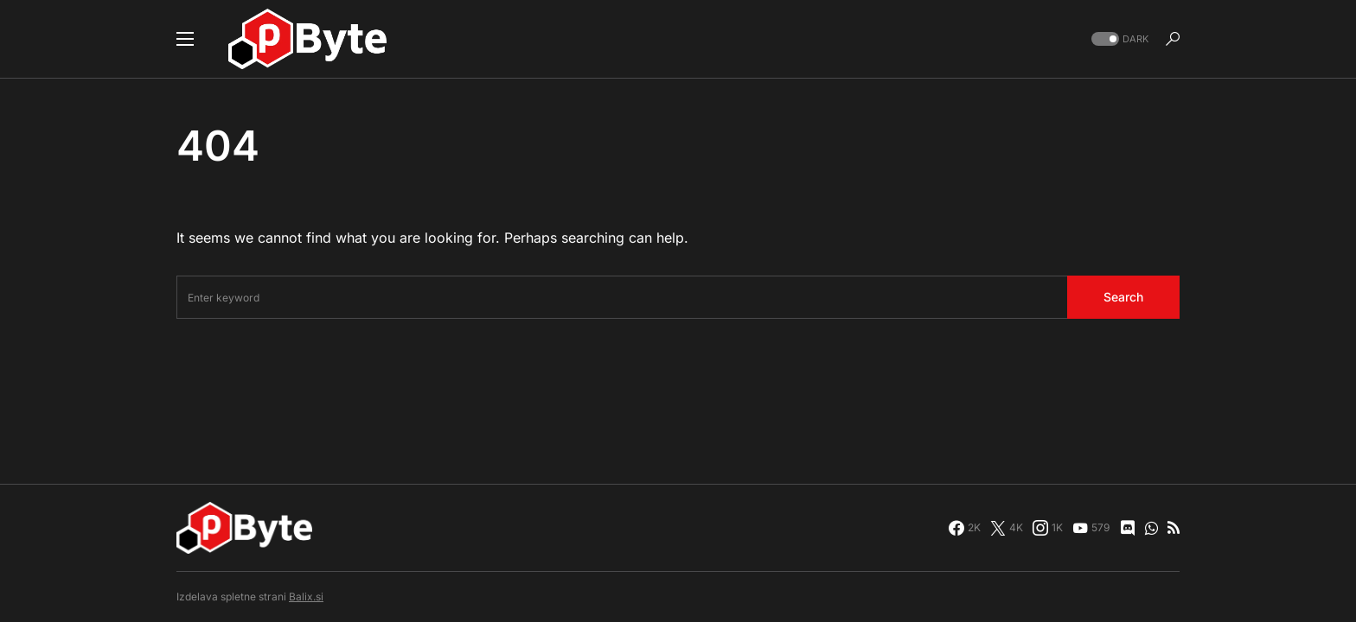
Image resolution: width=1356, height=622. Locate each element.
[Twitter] (1006, 528)
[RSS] (1173, 528)
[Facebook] (965, 528)
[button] (185, 39)
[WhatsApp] (1151, 528)
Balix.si (306, 596)
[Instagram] (1048, 528)
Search (1123, 296)
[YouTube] (1091, 528)
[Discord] (1127, 528)
